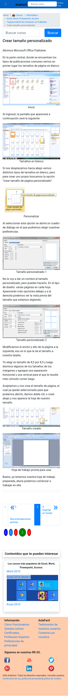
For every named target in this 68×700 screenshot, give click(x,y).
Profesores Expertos (16, 637)
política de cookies (52, 678)
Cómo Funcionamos (16, 624)
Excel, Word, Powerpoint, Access (23, 18)
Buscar (52, 33)
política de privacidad (31, 678)
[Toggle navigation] (6, 3)
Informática (32, 15)
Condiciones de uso (12, 678)
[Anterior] (21, 514)
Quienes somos (14, 628)
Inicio (6, 15)
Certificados (11, 633)
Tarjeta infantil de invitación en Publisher (27, 22)
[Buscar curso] (42, 4)
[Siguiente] (50, 514)
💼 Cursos (17, 15)
